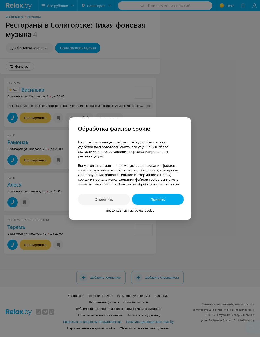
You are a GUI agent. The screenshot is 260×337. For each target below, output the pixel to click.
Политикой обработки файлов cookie (148, 184)
